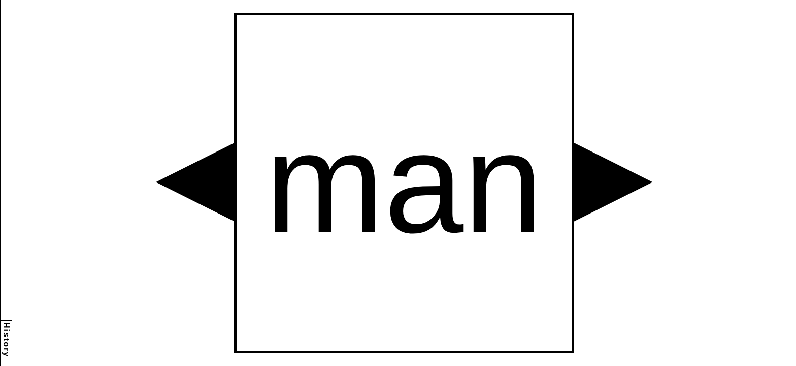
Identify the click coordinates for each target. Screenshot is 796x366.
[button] (195, 182)
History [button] (6, 339)
